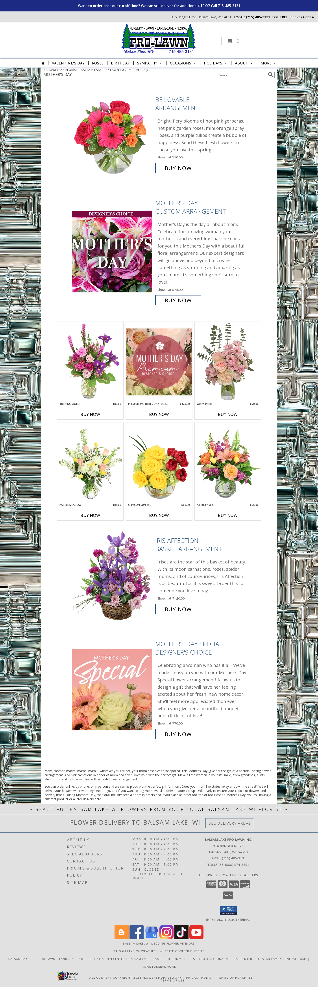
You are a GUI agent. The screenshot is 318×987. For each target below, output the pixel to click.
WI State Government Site (182, 951)
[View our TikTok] (181, 938)
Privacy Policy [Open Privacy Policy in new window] (199, 977)
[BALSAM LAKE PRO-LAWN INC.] (158, 38)
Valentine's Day (68, 63)
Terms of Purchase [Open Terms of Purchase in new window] (235, 977)
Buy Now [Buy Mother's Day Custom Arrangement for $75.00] (178, 300)
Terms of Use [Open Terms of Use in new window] (173, 980)
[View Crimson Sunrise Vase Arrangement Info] (159, 463)
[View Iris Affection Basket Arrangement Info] (112, 575)
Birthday (120, 63)
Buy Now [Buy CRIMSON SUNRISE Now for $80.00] (159, 515)
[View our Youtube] (196, 938)
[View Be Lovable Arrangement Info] (112, 134)
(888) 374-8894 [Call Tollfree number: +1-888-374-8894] (237, 864)
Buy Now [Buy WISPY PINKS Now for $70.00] (228, 414)
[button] (233, 41)
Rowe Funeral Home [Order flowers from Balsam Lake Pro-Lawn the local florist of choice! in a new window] (159, 966)
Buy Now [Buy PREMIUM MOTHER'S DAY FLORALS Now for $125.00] (159, 414)
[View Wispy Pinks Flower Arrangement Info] (228, 362)
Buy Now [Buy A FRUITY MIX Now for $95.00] (228, 515)
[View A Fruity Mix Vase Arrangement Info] (228, 463)
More (269, 63)
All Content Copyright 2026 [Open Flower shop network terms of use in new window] (115, 977)
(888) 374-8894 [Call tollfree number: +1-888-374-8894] (301, 17)
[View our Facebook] (136, 938)
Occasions (183, 63)
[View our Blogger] (122, 938)
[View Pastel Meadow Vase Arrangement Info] (90, 463)
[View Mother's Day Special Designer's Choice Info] (112, 689)
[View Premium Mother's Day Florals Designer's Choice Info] (159, 362)
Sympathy (150, 63)
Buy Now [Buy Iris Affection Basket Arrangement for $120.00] (178, 609)
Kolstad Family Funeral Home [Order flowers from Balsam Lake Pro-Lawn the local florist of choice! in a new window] (282, 959)
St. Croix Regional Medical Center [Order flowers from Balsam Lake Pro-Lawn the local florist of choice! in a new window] (223, 959)
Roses (98, 63)
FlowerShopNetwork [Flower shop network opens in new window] (162, 977)
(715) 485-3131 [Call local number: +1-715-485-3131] (258, 17)
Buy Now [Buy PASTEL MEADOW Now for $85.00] (90, 515)
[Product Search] (242, 75)
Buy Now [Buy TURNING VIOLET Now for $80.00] (90, 414)
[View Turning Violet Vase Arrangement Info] (90, 362)
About (244, 63)
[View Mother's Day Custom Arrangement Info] (112, 252)
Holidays (216, 63)
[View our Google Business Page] (151, 938)
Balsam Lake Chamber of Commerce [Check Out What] (159, 959)
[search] (270, 74)
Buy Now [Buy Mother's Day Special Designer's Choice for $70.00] (178, 734)
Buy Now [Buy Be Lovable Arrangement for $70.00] (178, 168)
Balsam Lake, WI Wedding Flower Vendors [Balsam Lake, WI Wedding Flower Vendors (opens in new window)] (159, 943)
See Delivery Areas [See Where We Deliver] (230, 823)
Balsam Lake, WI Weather (134, 951)
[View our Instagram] (166, 938)
